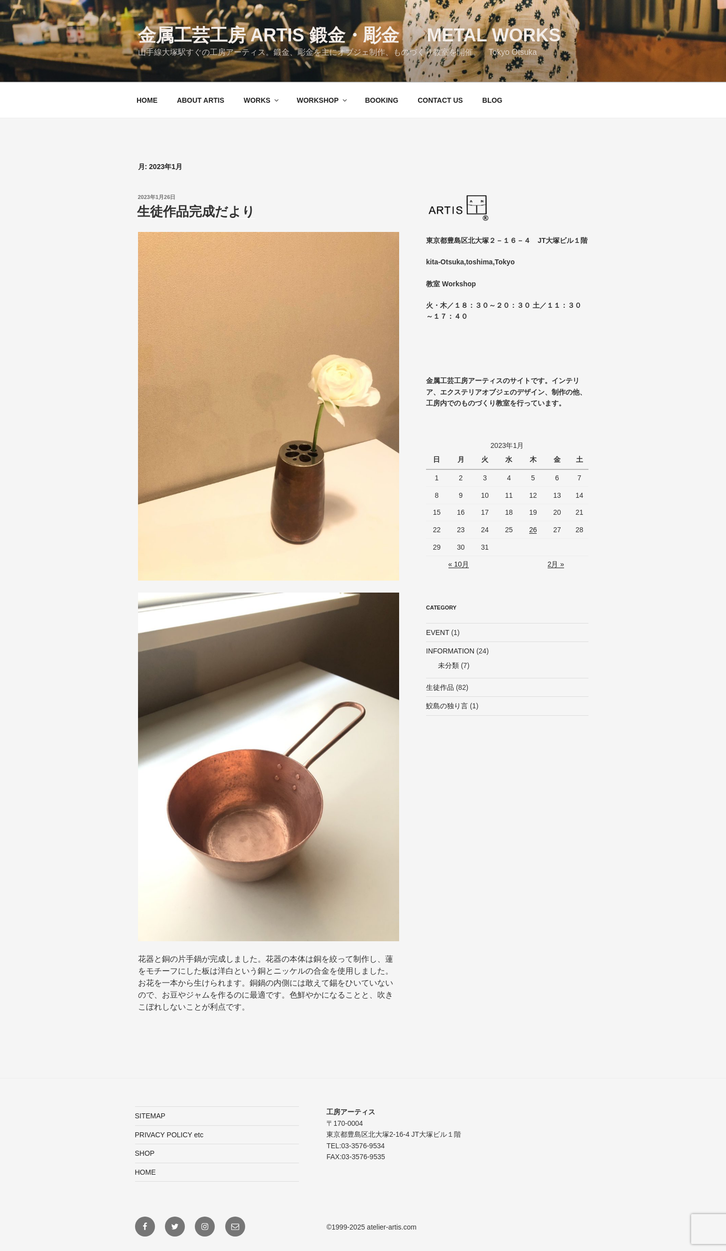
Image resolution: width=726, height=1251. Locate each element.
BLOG (492, 100)
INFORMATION (450, 651)
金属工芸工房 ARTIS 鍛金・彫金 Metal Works (349, 35)
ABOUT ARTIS (200, 100)
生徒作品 (440, 687)
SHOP (145, 1153)
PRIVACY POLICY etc (169, 1135)
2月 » (556, 564)
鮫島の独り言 (447, 706)
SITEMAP (150, 1116)
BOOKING (381, 100)
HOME (147, 100)
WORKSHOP (322, 100)
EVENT (437, 632)
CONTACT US (440, 100)
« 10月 (458, 564)
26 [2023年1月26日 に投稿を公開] (533, 530)
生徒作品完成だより (196, 211)
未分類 (448, 665)
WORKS (262, 100)
